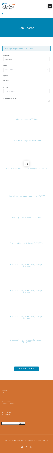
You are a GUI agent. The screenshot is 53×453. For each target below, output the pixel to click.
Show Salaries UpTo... (10, 98)
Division (5, 66)
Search (22, 423)
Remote (6, 80)
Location (6, 87)
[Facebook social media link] (22, 447)
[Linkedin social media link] (31, 447)
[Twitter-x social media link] (26, 447)
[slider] (49, 100)
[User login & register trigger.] (2, 14)
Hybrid (5, 76)
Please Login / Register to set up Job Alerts (18, 49)
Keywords (6, 55)
